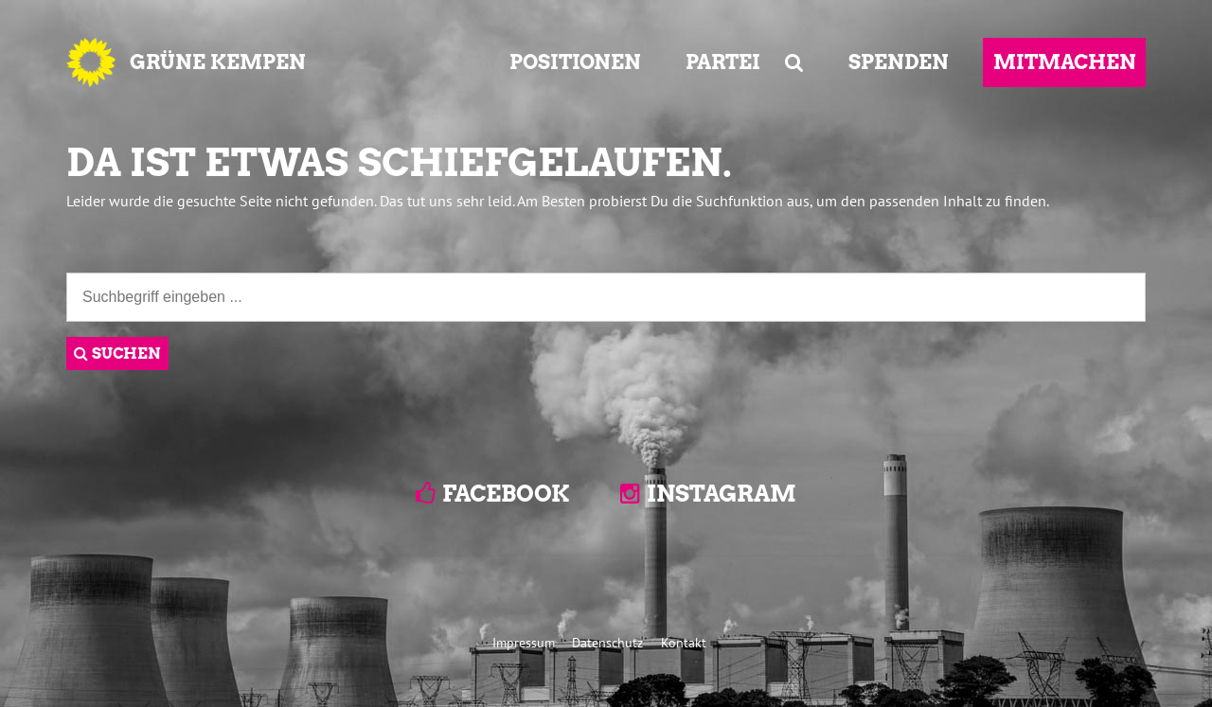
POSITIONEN (575, 62)
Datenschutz (607, 642)
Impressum (523, 642)
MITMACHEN (1064, 62)
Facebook (505, 493)
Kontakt (683, 642)
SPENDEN (898, 62)
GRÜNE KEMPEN (218, 62)
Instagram (721, 493)
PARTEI (723, 62)
